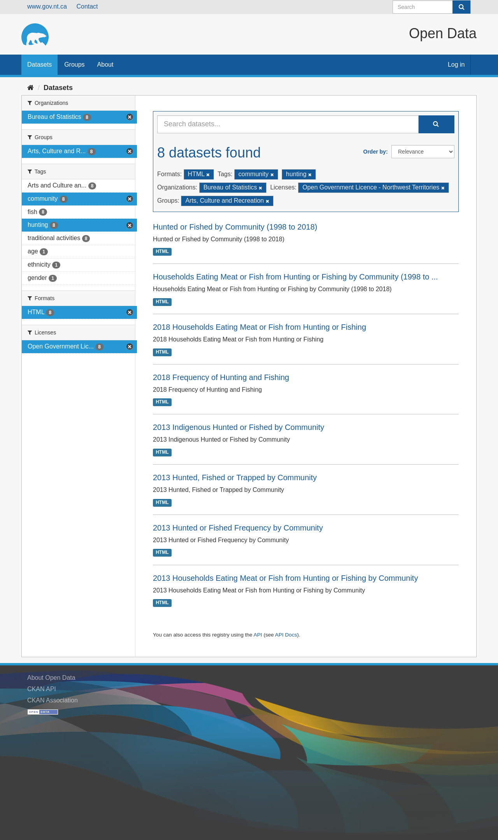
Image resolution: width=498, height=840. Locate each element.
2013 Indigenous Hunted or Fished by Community (238, 427)
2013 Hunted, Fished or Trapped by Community (235, 477)
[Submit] (461, 7)
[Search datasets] (432, 7)
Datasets (39, 64)
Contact (87, 6)
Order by (374, 152)
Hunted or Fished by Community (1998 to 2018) (235, 227)
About (105, 64)
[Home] (30, 88)
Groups (74, 64)
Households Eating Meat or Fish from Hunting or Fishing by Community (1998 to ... (295, 276)
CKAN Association (52, 700)
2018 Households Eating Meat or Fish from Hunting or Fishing (259, 327)
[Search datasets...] (288, 124)
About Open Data (51, 677)
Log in (456, 64)
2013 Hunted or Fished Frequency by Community (238, 527)
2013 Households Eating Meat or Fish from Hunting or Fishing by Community (285, 578)
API (258, 635)
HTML (162, 252)
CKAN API (41, 689)
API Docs (286, 635)
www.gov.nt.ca (47, 6)
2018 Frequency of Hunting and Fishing (221, 377)
